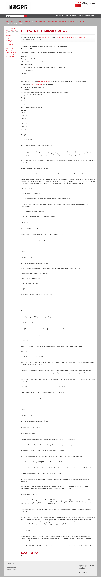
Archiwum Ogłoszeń (45, 37)
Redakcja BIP (59, 16)
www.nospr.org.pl (37, 84)
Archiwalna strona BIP (86, 16)
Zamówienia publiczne (23, 21)
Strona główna (10, 21)
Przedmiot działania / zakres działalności (12, 29)
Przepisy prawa (9, 565)
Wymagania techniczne (11, 567)
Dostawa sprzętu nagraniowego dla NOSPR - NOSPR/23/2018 (66, 21)
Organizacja (9, 35)
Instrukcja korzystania (11, 563)
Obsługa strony (71, 16)
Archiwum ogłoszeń (39, 21)
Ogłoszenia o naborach (9, 41)
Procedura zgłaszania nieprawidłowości (12, 55)
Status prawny (10, 32)
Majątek (8, 38)
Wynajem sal (9, 48)
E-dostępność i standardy (11, 569)
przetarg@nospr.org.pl (44, 81)
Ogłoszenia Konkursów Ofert (11, 51)
